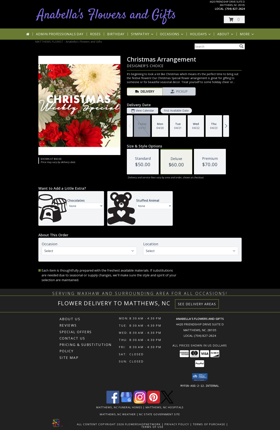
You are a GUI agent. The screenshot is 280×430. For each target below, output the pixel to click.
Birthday (115, 34)
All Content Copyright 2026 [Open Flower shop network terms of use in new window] (100, 424)
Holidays (200, 34)
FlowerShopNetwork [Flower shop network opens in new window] (143, 424)
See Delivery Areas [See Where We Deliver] (197, 304)
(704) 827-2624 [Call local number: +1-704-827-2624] (235, 9)
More (247, 34)
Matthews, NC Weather (118, 414)
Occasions (172, 34)
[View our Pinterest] (153, 402)
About (225, 34)
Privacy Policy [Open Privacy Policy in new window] (177, 424)
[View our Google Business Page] (126, 402)
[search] (241, 46)
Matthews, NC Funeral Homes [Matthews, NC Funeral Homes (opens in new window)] (119, 407)
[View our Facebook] (112, 402)
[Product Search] (216, 46)
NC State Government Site (159, 414)
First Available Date (176, 110)
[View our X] (167, 402)
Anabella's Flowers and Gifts (106, 15)
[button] (234, 19)
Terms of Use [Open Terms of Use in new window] (152, 426)
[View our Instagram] (140, 402)
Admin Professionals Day (59, 34)
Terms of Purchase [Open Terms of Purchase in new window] (209, 424)
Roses (95, 34)
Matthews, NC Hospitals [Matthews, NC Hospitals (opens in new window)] (165, 407)
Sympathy (142, 34)
